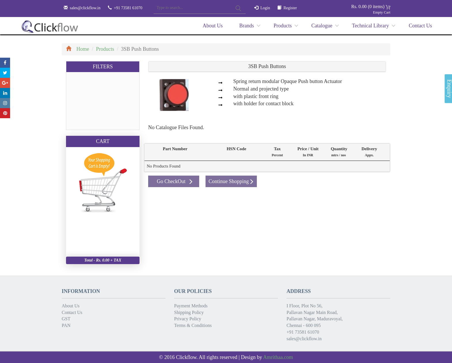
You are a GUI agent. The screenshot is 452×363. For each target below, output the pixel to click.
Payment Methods (191, 305)
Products (283, 26)
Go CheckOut (175, 181)
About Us (213, 26)
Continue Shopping (231, 181)
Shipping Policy (189, 312)
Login (265, 8)
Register (290, 8)
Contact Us (420, 26)
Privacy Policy (187, 318)
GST (66, 318)
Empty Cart (381, 12)
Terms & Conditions (193, 325)
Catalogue (321, 26)
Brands (246, 26)
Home (77, 49)
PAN (66, 325)
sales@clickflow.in (85, 8)
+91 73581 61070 (303, 332)
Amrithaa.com (278, 357)
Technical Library (370, 26)
